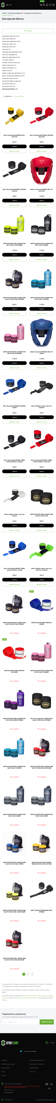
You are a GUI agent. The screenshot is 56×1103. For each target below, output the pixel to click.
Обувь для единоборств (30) (11, 57)
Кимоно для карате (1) (9, 65)
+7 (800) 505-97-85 (8, 1099)
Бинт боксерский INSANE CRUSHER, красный (41, 136)
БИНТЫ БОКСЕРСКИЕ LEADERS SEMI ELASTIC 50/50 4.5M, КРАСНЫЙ (14, 959)
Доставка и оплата (5, 1068)
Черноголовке (31, 998)
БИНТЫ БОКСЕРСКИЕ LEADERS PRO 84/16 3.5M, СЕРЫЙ (41, 815)
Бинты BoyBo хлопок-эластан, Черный (41, 406)
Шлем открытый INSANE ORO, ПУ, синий (41, 352)
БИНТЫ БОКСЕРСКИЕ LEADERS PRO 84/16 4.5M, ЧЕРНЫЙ (41, 244)
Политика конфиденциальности (37, 1060)
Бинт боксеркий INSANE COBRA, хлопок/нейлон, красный (41, 461)
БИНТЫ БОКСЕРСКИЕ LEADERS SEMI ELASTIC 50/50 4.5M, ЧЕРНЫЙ (14, 298)
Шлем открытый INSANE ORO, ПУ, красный (41, 190)
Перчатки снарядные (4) (9, 54)
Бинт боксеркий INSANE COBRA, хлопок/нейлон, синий (14, 569)
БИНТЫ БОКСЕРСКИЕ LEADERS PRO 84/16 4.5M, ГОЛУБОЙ (41, 298)
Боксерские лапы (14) (8, 84)
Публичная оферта (34, 1068)
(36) (10, 89)
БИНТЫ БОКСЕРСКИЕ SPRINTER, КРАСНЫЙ (14, 671)
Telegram (28, 1051)
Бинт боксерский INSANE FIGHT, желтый (14, 136)
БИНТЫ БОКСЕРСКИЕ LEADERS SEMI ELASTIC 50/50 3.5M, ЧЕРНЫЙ (14, 623)
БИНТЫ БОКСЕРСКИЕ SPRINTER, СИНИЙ (41, 623)
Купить (14, 146)
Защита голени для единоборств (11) (13, 73)
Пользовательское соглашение (37, 1064)
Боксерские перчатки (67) (10, 78)
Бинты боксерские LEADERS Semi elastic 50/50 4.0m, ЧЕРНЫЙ (41, 719)
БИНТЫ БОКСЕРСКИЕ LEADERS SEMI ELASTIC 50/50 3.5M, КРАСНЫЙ (41, 767)
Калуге (4, 998)
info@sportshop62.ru (8, 1092)
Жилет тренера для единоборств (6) (13, 76)
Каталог (50, 1042)
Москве (32, 996)
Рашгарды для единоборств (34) (12, 52)
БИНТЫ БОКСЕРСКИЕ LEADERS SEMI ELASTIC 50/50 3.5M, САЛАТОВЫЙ (14, 911)
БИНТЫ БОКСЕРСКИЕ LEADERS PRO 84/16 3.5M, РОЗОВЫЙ (41, 671)
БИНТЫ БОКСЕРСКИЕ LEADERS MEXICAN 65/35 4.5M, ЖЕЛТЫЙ (41, 863)
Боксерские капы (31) (8, 86)
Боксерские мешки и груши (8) (11, 81)
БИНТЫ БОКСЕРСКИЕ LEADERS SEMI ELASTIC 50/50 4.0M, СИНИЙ (14, 863)
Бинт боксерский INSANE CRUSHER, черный (14, 190)
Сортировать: (8, 96)
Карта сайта (32, 1071)
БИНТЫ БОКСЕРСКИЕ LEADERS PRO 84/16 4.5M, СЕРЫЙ (14, 815)
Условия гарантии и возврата (8, 1064)
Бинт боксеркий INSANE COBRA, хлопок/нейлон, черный (14, 461)
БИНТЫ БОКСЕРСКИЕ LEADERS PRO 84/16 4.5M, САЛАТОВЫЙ (14, 244)
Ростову (38, 996)
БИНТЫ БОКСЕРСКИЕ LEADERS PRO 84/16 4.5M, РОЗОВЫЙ (14, 352)
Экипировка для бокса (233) (10, 36)
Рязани (27, 996)
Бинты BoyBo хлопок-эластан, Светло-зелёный (41, 569)
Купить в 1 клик (14, 151)
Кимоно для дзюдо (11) (9, 68)
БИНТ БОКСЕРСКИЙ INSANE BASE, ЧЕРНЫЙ (41, 911)
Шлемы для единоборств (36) (11, 41)
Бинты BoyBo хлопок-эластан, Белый (14, 515)
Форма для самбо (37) (9, 44)
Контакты (3, 1075)
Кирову (50, 996)
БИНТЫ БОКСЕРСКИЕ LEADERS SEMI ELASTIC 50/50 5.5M (41, 515)
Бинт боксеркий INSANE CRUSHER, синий (14, 406)
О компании (4, 1060)
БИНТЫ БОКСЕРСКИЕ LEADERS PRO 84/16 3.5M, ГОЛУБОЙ (14, 767)
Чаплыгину (17, 998)
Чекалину (24, 998)
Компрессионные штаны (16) (11, 62)
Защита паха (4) (7, 70)
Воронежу (44, 996)
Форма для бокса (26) (8, 47)
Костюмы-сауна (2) (8, 60)
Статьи (3, 1071)
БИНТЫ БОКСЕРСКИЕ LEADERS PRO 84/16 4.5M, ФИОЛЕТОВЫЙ (14, 719)
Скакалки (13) (6, 49)
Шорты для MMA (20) (8, 39)
